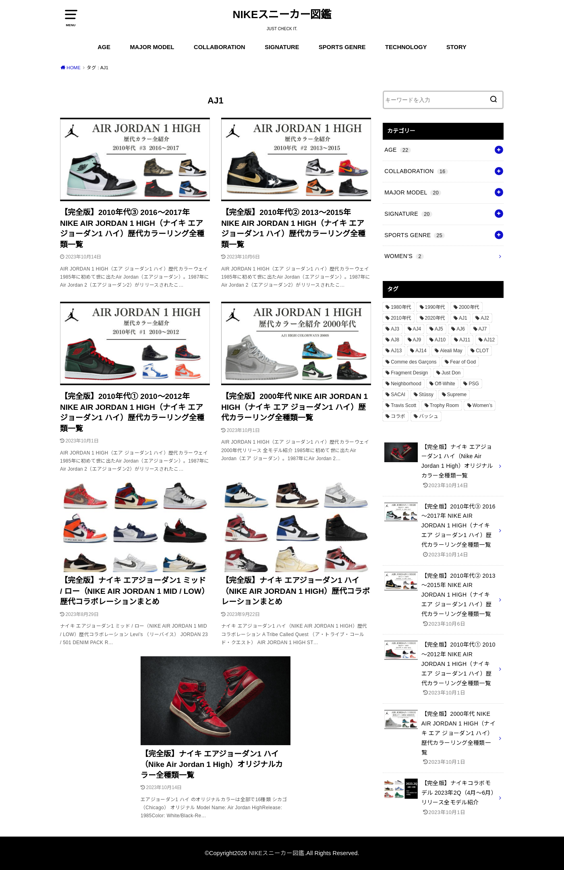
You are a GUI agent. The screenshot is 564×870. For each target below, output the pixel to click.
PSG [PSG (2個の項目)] (474, 383)
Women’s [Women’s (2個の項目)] (483, 405)
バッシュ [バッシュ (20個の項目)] (428, 416)
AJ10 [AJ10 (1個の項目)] (440, 340)
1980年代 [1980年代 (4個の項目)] (401, 307)
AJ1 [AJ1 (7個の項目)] (463, 318)
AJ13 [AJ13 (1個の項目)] (396, 350)
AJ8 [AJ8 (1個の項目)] (395, 340)
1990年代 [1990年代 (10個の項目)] (435, 307)
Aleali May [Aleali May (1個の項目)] (451, 350)
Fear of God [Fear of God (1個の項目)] (463, 362)
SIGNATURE (282, 47)
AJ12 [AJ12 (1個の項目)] (489, 340)
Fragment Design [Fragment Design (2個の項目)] (409, 373)
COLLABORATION (219, 47)
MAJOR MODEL (152, 47)
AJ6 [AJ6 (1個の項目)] (460, 329)
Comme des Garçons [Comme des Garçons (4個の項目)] (413, 362)
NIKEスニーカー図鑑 (282, 14)
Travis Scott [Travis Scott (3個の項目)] (403, 405)
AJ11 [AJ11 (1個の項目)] (464, 340)
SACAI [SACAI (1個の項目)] (398, 394)
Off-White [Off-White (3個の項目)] (445, 383)
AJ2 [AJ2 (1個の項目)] (485, 318)
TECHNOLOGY (406, 47)
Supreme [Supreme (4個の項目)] (457, 394)
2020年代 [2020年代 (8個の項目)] (435, 318)
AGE (103, 47)
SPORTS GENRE (342, 47)
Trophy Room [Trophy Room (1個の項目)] (444, 405)
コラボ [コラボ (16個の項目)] (398, 416)
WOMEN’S (404, 256)
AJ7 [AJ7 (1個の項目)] (483, 329)
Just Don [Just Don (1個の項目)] (451, 373)
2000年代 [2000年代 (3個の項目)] (469, 307)
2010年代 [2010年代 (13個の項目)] (401, 318)
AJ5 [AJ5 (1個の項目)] (439, 329)
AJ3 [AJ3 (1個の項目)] (395, 329)
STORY (456, 47)
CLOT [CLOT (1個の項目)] (482, 350)
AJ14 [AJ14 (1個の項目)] (420, 350)
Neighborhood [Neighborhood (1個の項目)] (406, 383)
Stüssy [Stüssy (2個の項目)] (426, 394)
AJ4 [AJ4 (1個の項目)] (417, 329)
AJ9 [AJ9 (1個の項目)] (417, 340)
